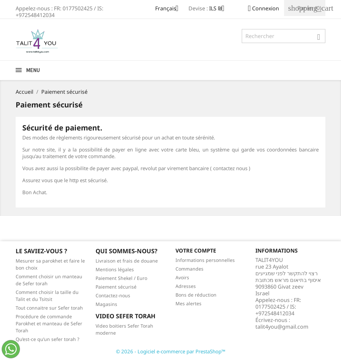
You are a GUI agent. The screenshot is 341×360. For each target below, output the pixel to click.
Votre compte (195, 250)
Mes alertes (188, 303)
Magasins (106, 304)
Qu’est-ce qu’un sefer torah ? (47, 339)
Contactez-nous (113, 295)
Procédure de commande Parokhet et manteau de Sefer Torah (49, 323)
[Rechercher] (283, 36)
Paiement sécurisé (116, 287)
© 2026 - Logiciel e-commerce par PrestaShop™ (170, 351)
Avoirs (182, 277)
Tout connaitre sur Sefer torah (49, 308)
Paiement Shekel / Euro (121, 278)
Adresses (185, 286)
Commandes (189, 269)
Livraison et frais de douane (127, 261)
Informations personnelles (205, 260)
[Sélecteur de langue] (169, 9)
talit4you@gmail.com (281, 326)
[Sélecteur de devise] (219, 9)
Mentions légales (115, 269)
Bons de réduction (195, 295)
